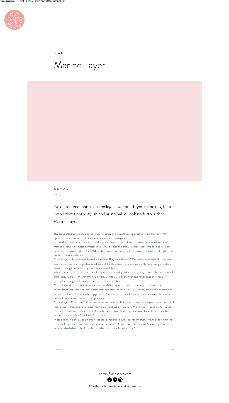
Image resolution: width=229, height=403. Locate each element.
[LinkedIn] (115, 379)
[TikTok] (109, 379)
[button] (153, 19)
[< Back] (65, 53)
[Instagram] (120, 379)
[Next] (167, 349)
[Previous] (65, 349)
